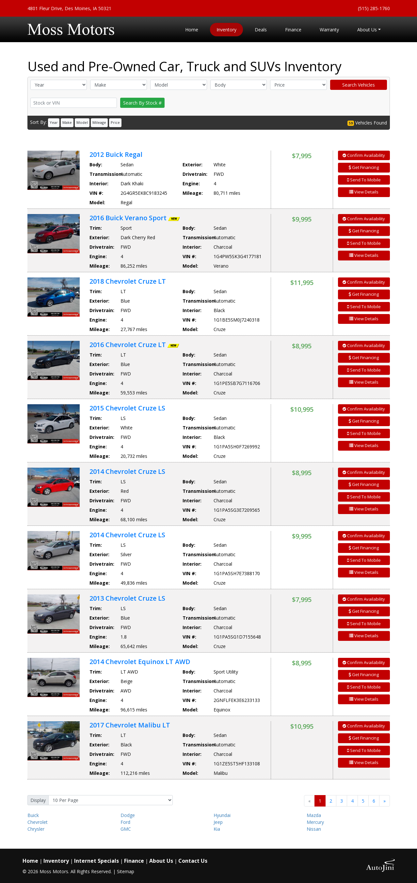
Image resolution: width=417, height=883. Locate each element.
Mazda (314, 815)
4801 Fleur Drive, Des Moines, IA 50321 (69, 8)
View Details (363, 192)
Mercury (315, 822)
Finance (134, 860)
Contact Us (192, 860)
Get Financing (364, 167)
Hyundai (222, 815)
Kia (217, 829)
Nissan (314, 829)
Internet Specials (96, 860)
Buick (33, 815)
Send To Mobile (364, 180)
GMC (125, 829)
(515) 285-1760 (374, 8)
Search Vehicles (358, 85)
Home (30, 860)
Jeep (218, 822)
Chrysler (35, 829)
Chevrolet (37, 822)
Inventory (56, 860)
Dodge (127, 815)
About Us (161, 860)
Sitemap (125, 871)
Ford (125, 822)
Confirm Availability (364, 155)
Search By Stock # (142, 103)
